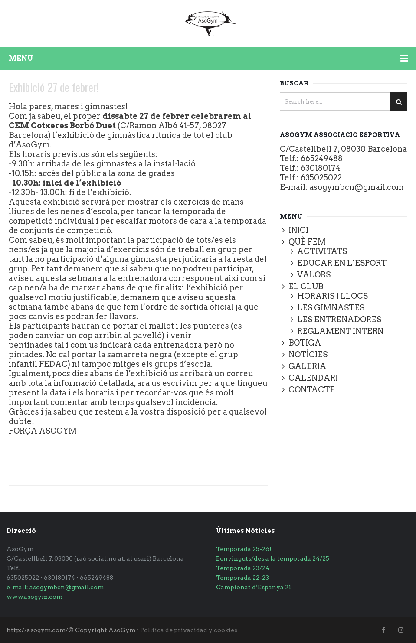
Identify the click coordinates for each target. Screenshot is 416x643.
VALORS (314, 274)
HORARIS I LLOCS (332, 295)
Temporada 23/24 (242, 568)
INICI (298, 230)
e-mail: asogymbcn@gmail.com (55, 587)
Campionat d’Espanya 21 (253, 587)
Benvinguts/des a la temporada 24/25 (272, 558)
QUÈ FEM (307, 241)
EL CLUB (305, 286)
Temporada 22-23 (242, 577)
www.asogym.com (34, 596)
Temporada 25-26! (244, 548)
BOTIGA (304, 342)
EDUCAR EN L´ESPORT (342, 263)
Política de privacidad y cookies (188, 630)
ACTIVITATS (322, 251)
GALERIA (307, 366)
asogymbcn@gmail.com (356, 187)
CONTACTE (311, 389)
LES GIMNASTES (330, 307)
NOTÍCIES (308, 354)
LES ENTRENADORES (339, 319)
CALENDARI (313, 377)
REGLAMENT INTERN (340, 331)
